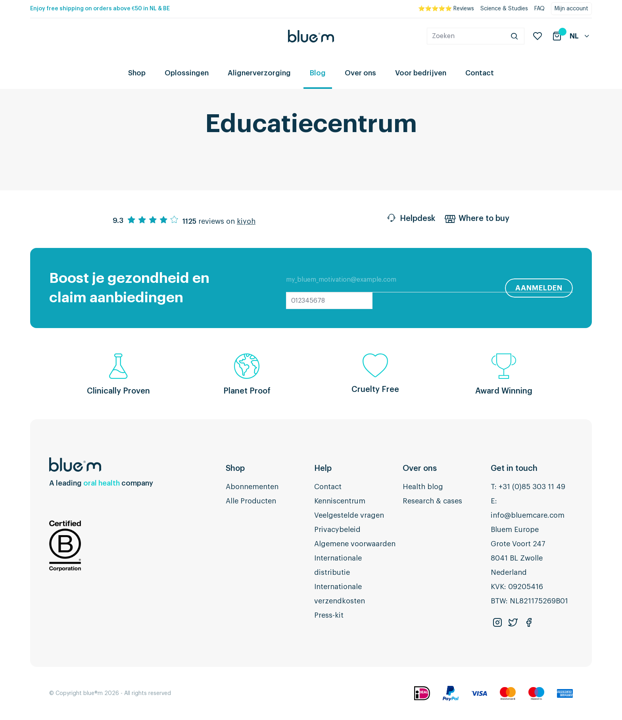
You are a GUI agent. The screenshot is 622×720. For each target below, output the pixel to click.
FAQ (539, 9)
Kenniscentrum (339, 501)
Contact (479, 73)
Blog (318, 73)
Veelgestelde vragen (349, 515)
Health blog (423, 486)
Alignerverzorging (259, 73)
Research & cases (432, 501)
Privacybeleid (337, 529)
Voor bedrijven (420, 73)
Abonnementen (252, 486)
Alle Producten (251, 501)
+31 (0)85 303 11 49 (532, 486)
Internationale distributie (338, 565)
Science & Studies (504, 9)
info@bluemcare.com (527, 515)
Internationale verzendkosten (339, 594)
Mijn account (571, 9)
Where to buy (477, 219)
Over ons (360, 73)
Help (323, 468)
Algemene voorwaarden (354, 543)
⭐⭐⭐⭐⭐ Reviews (446, 9)
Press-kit (329, 615)
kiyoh (246, 221)
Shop (137, 73)
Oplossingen (187, 73)
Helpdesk (410, 219)
